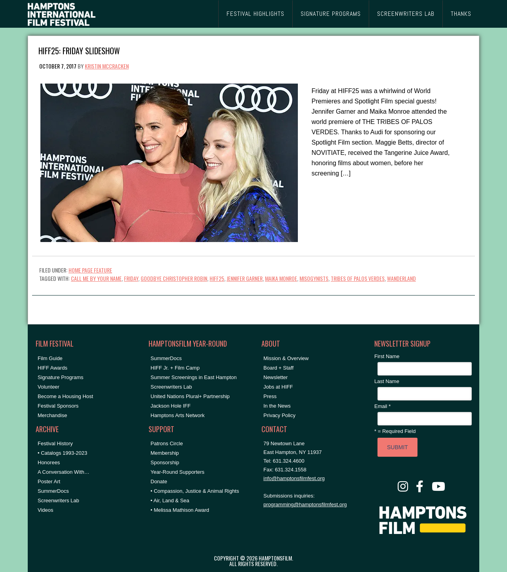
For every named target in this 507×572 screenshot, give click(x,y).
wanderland (401, 278)
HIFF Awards (52, 368)
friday (131, 278)
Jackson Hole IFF (171, 406)
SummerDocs (53, 491)
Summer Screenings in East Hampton (193, 377)
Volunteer (48, 387)
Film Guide (50, 358)
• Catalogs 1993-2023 (62, 453)
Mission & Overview (286, 358)
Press (269, 396)
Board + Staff (278, 368)
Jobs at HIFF (278, 387)
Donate (159, 481)
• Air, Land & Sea (170, 500)
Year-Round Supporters (177, 472)
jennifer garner (245, 278)
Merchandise (52, 415)
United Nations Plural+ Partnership (190, 396)
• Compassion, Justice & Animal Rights (195, 491)
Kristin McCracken (107, 66)
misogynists (313, 278)
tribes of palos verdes (358, 278)
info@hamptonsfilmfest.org (294, 478)
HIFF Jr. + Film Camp (175, 368)
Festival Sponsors (58, 406)
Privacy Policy (279, 415)
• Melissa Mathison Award (180, 510)
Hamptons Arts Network (178, 415)
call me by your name (96, 278)
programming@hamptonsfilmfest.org (305, 504)
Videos (45, 510)
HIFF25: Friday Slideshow (79, 50)
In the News (277, 406)
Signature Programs (61, 377)
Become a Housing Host (65, 396)
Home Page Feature (90, 270)
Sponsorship (165, 462)
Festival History (55, 443)
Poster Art (49, 481)
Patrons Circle (167, 443)
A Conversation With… (64, 472)
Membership (165, 453)
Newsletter (275, 377)
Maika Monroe (281, 278)
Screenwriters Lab (58, 500)
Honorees (49, 462)
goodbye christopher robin (174, 278)
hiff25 (217, 278)
